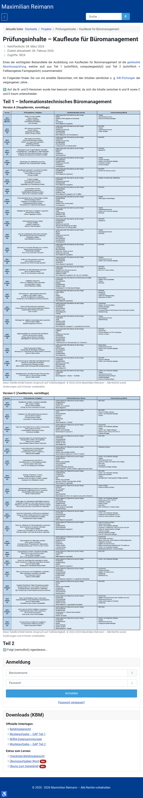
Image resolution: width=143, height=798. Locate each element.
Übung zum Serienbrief (24, 766)
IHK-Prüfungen (126, 78)
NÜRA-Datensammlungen (26, 739)
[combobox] (104, 16)
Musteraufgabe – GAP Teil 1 (28, 734)
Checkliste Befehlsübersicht (27, 756)
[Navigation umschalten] (4, 17)
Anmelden (71, 693)
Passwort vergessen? (71, 702)
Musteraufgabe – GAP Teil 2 (28, 744)
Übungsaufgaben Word (24, 761)
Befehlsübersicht (20, 729)
